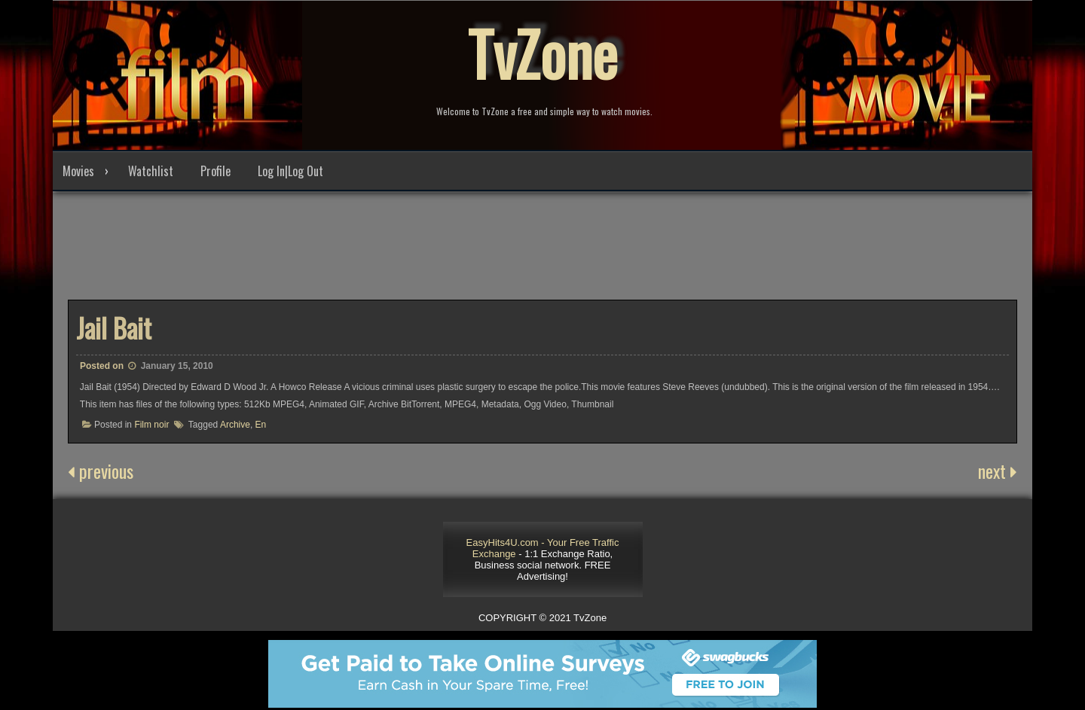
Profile (215, 171)
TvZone (542, 52)
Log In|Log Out (290, 171)
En (261, 424)
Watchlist (150, 171)
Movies (78, 171)
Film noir (151, 424)
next (997, 470)
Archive (235, 424)
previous (100, 470)
